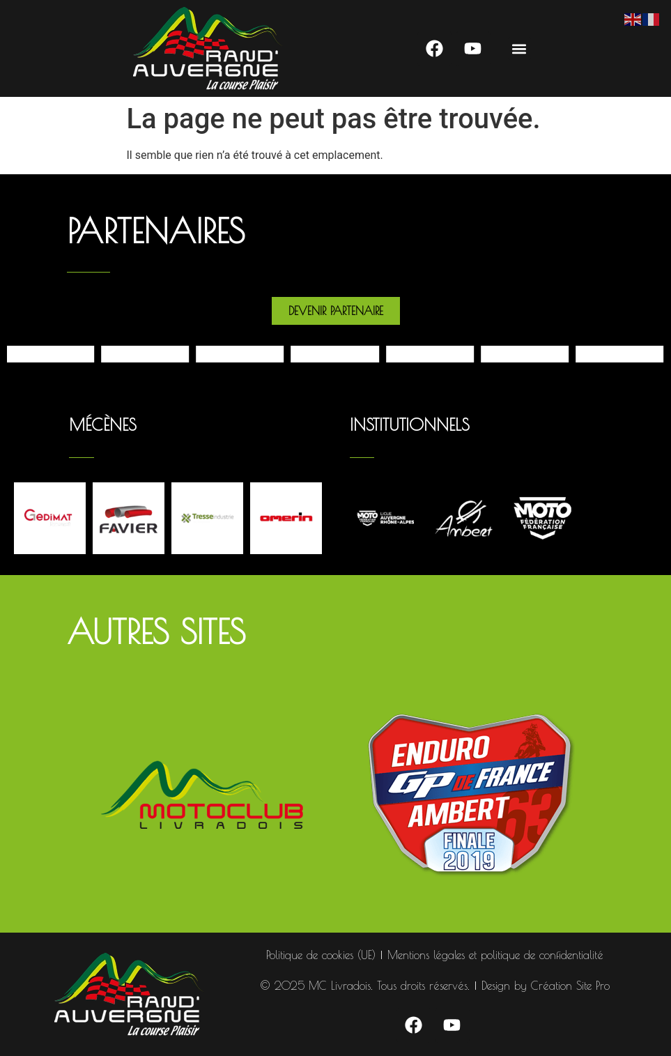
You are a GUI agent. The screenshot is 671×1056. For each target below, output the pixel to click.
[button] (519, 48)
